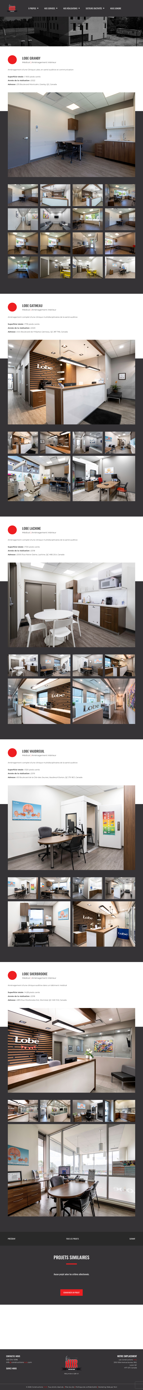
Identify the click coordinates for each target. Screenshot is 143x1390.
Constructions (39, 1387)
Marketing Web (104, 1387)
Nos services (51, 8)
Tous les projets (72, 1238)
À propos (33, 8)
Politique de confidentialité (86, 1387)
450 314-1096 (12, 1360)
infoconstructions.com (19, 1362)
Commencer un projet (71, 1292)
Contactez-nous (13, 1356)
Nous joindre (115, 8)
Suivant (132, 1238)
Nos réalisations (71, 8)
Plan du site (69, 1387)
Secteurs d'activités (95, 8)
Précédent (11, 1238)
